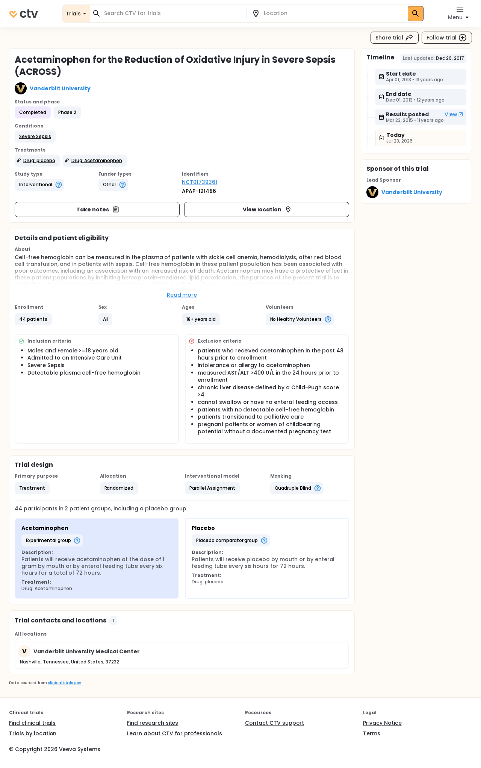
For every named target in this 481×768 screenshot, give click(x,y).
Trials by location (32, 733)
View (454, 114)
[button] (35, 137)
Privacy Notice (382, 722)
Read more (182, 294)
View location (267, 209)
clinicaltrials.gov (64, 683)
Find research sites (152, 722)
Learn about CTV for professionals (174, 733)
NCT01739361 (199, 182)
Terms (371, 733)
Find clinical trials (32, 722)
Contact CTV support (274, 722)
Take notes (97, 209)
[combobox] (172, 13)
